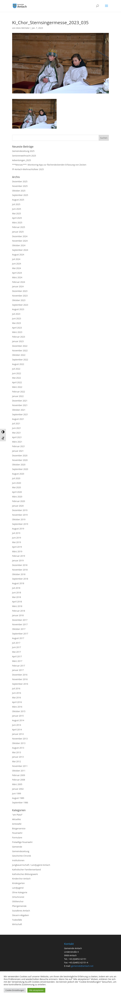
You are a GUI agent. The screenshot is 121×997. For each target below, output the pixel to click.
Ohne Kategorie (19, 892)
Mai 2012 (16, 761)
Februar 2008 (18, 779)
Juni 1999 (16, 793)
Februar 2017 (18, 665)
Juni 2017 (16, 647)
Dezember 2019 (19, 510)
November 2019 (20, 514)
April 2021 (17, 437)
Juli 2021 (16, 423)
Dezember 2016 (19, 674)
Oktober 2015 (18, 711)
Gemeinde (17, 846)
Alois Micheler (23, 28)
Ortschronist (18, 897)
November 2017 (20, 624)
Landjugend (18, 887)
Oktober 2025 (18, 190)
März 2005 (17, 784)
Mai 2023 (16, 323)
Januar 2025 (18, 231)
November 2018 (20, 569)
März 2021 (17, 441)
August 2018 (18, 583)
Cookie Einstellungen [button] (14, 990)
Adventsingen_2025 (21, 160)
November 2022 (20, 350)
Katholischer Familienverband (26, 869)
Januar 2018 (18, 615)
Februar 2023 (18, 336)
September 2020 (20, 469)
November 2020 (20, 460)
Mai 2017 (16, 651)
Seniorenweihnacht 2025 (24, 155)
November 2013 (20, 738)
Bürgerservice (18, 828)
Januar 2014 (18, 734)
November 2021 (20, 405)
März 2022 (17, 387)
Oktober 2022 (18, 355)
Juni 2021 (16, 428)
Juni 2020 (16, 483)
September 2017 (20, 633)
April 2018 (17, 601)
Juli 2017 (16, 642)
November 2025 (20, 186)
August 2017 (18, 638)
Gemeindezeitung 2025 (23, 151)
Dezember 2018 (19, 565)
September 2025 (20, 195)
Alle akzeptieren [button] (36, 990)
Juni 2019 (16, 537)
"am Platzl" (17, 814)
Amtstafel (16, 823)
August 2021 (18, 419)
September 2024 (20, 250)
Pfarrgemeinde (19, 906)
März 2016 (17, 706)
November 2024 (20, 240)
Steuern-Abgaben (20, 915)
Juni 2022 (16, 373)
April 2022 (17, 382)
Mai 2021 (16, 432)
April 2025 (17, 218)
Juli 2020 (16, 478)
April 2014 (17, 729)
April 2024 (17, 272)
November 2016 (20, 679)
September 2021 (20, 414)
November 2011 (20, 766)
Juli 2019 (16, 533)
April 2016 (17, 702)
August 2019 (18, 528)
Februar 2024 (18, 282)
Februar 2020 (18, 501)
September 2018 (20, 578)
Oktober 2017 (18, 629)
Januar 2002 (18, 788)
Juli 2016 (16, 688)
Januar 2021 (18, 450)
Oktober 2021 (18, 409)
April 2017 (17, 656)
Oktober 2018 (18, 574)
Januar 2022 (18, 396)
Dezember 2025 (19, 181)
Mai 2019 (16, 542)
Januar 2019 (18, 560)
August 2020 (18, 473)
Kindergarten (18, 883)
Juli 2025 (16, 204)
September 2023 (20, 304)
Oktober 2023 (18, 300)
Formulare (17, 837)
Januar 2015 (18, 715)
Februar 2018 (18, 610)
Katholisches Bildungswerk (25, 874)
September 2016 (20, 683)
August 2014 (18, 720)
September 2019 (20, 524)
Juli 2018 (16, 588)
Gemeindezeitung (20, 851)
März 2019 (17, 551)
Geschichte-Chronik (21, 855)
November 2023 (20, 295)
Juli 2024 (16, 259)
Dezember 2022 (19, 345)
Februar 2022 (18, 391)
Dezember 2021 (19, 400)
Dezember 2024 (19, 236)
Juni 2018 (16, 592)
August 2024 (18, 254)
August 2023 (18, 309)
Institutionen (18, 860)
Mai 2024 (16, 268)
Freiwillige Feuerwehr (22, 842)
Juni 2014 (16, 725)
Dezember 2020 (19, 455)
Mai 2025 (16, 213)
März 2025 (17, 222)
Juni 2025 (16, 208)
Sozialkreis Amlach (21, 910)
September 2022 (20, 359)
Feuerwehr (17, 833)
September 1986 (20, 802)
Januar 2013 (18, 756)
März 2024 (17, 277)
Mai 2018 (16, 597)
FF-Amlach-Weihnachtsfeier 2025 (28, 169)
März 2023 (17, 332)
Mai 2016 (16, 697)
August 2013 (18, 747)
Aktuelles (16, 819)
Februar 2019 (18, 555)
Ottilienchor (18, 901)
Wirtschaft (17, 924)
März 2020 (17, 496)
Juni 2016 (16, 693)
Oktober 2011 (18, 770)
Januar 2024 (18, 286)
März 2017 (17, 661)
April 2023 (17, 327)
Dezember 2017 (19, 620)
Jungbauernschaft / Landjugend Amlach (31, 865)
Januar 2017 (18, 670)
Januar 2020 (18, 505)
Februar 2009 (18, 775)
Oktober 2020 (18, 464)
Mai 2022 (16, 377)
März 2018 (17, 606)
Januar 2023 (18, 341)
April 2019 (17, 546)
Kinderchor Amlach (21, 878)
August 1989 (18, 798)
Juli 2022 (16, 368)
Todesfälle (17, 919)
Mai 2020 (16, 487)
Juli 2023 (16, 313)
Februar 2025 (18, 227)
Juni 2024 (16, 263)
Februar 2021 (18, 446)
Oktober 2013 (18, 743)
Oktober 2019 (18, 519)
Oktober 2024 (18, 245)
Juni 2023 (16, 318)
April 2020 (17, 492)
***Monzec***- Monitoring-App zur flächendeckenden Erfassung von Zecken (49, 164)
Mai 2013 (16, 752)
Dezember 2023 (19, 291)
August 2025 (18, 199)
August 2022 (18, 364)
